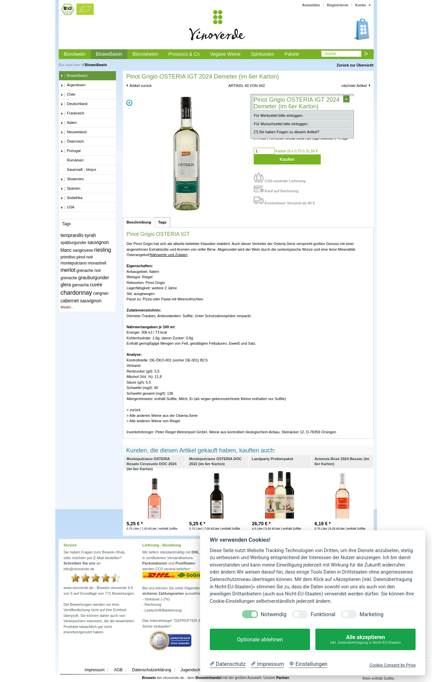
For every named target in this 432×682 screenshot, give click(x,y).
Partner (282, 678)
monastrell (97, 263)
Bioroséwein (145, 54)
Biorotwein (74, 54)
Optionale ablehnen (260, 639)
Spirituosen (262, 54)
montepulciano (74, 263)
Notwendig (274, 614)
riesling (102, 250)
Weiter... (67, 307)
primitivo (68, 257)
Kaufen (287, 159)
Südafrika (71, 198)
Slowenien (72, 179)
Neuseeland (74, 132)
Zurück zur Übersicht (354, 65)
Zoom (129, 103)
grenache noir (88, 270)
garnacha (80, 285)
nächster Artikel (354, 86)
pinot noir (84, 257)
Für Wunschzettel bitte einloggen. (281, 124)
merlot (68, 270)
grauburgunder (93, 277)
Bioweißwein (109, 54)
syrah (90, 235)
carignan (101, 293)
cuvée (96, 284)
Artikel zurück (141, 86)
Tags (162, 222)
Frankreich (72, 113)
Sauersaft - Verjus (78, 169)
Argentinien (73, 85)
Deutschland (74, 104)
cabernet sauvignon (81, 300)
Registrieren (338, 5)
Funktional (323, 614)
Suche (330, 53)
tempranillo (72, 235)
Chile (68, 94)
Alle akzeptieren (365, 639)
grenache (69, 278)
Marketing (371, 614)
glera (66, 284)
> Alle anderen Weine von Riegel (153, 421)
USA (68, 207)
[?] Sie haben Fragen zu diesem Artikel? (286, 132)
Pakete (292, 54)
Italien (69, 122)
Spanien (70, 188)
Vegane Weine (225, 54)
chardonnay (76, 292)
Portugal (71, 151)
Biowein (149, 678)
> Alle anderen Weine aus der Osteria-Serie (162, 415)
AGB (118, 670)
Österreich (72, 141)
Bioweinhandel (208, 678)
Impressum (95, 670)
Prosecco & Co (183, 54)
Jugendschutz (193, 670)
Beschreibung (139, 222)
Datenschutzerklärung (151, 670)
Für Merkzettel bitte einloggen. (279, 115)
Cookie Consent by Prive (392, 665)
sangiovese (83, 250)
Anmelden (311, 5)
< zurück (134, 410)
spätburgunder (73, 242)
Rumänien (72, 160)
